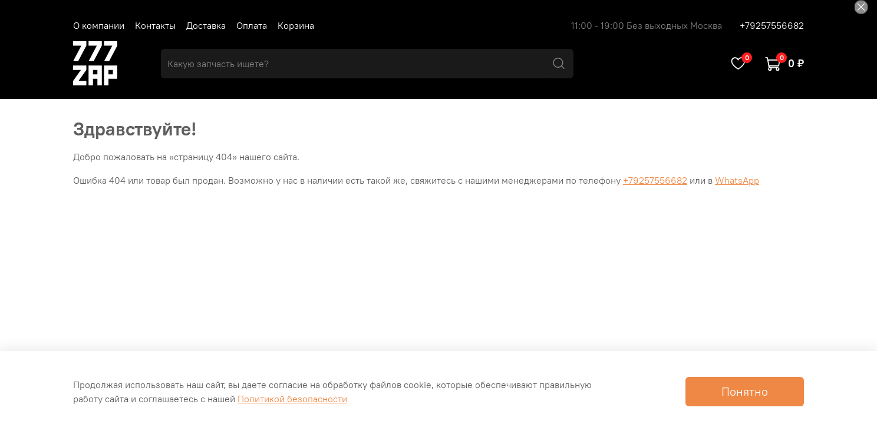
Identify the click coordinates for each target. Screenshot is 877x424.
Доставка (206, 25)
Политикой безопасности (292, 399)
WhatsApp (737, 180)
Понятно (744, 391)
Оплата (251, 25)
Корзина (296, 25)
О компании (98, 25)
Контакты (155, 25)
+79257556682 (772, 25)
